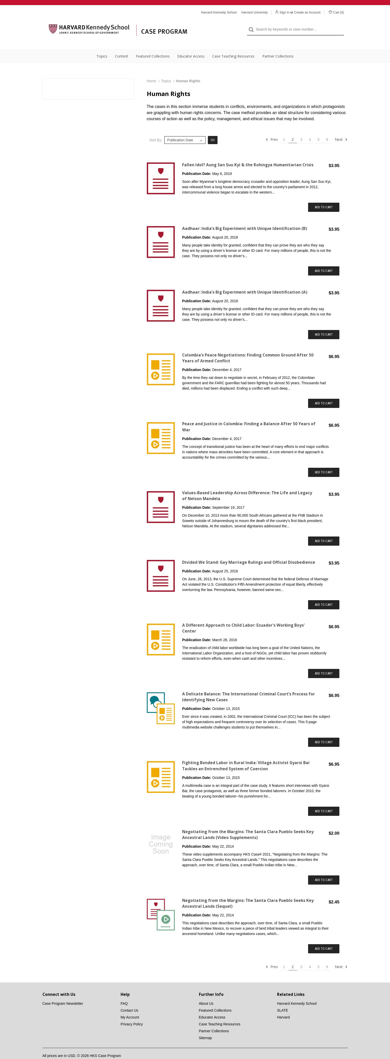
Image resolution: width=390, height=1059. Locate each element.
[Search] (252, 24)
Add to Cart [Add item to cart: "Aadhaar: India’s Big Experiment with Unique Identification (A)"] (324, 324)
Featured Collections (153, 46)
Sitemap (205, 1028)
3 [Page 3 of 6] (301, 129)
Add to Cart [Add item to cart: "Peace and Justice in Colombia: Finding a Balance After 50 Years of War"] (324, 462)
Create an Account (307, 12)
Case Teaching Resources (233, 46)
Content (121, 46)
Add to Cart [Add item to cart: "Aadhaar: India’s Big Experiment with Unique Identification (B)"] (324, 261)
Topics (101, 46)
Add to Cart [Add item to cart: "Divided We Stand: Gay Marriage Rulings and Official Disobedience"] (324, 594)
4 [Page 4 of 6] (310, 129)
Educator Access (191, 46)
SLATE (282, 1000)
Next (341, 129)
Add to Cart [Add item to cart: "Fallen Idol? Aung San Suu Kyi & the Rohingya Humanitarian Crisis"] (324, 197)
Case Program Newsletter (62, 993)
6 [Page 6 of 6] (327, 129)
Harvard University (254, 12)
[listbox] (185, 130)
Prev (272, 129)
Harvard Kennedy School (297, 993)
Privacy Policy (132, 1014)
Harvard (283, 1007)
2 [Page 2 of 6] (293, 129)
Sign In (285, 12)
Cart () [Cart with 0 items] (336, 12)
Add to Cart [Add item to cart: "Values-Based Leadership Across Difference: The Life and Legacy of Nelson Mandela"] (324, 531)
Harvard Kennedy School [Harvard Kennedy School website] (219, 12)
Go (213, 130)
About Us (206, 993)
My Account (130, 1007)
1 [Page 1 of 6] (284, 129)
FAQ (124, 993)
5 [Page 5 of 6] (318, 129)
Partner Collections (278, 46)
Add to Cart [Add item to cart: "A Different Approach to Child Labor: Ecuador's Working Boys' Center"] (324, 663)
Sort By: (155, 130)
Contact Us (129, 1000)
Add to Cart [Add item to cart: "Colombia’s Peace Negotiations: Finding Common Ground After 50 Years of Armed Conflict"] (324, 393)
